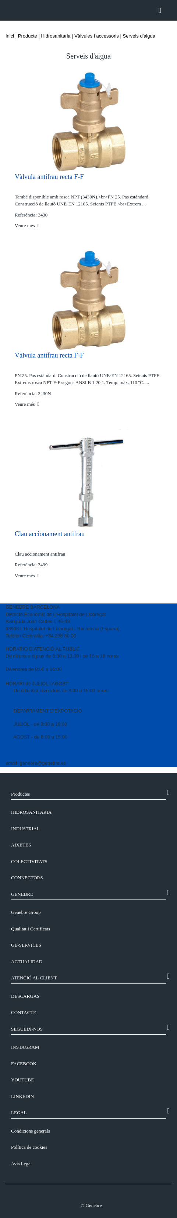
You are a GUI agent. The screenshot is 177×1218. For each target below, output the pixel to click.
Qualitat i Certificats (30, 929)
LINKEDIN (22, 1096)
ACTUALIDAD (26, 961)
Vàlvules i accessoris (96, 36)
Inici (10, 36)
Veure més (27, 225)
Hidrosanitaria (55, 36)
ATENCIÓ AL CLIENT (34, 978)
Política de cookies (29, 1147)
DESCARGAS (25, 996)
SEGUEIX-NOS (27, 1029)
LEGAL (19, 1112)
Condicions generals (30, 1131)
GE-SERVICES (26, 945)
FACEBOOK (23, 1063)
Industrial (25, 828)
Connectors (27, 877)
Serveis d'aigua (139, 36)
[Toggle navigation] (160, 10)
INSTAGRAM (25, 1047)
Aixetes (21, 845)
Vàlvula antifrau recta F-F (49, 176)
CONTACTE (23, 1012)
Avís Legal (21, 1163)
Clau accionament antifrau (50, 534)
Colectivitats (29, 861)
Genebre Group (26, 912)
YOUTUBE (22, 1080)
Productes (20, 794)
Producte (27, 36)
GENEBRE (22, 894)
